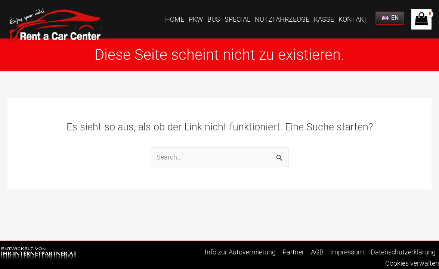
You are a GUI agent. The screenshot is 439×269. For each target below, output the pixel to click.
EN (390, 17)
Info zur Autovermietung (240, 252)
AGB (317, 252)
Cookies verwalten (412, 263)
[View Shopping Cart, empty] (421, 19)
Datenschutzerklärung (403, 252)
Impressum (347, 252)
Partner (293, 252)
